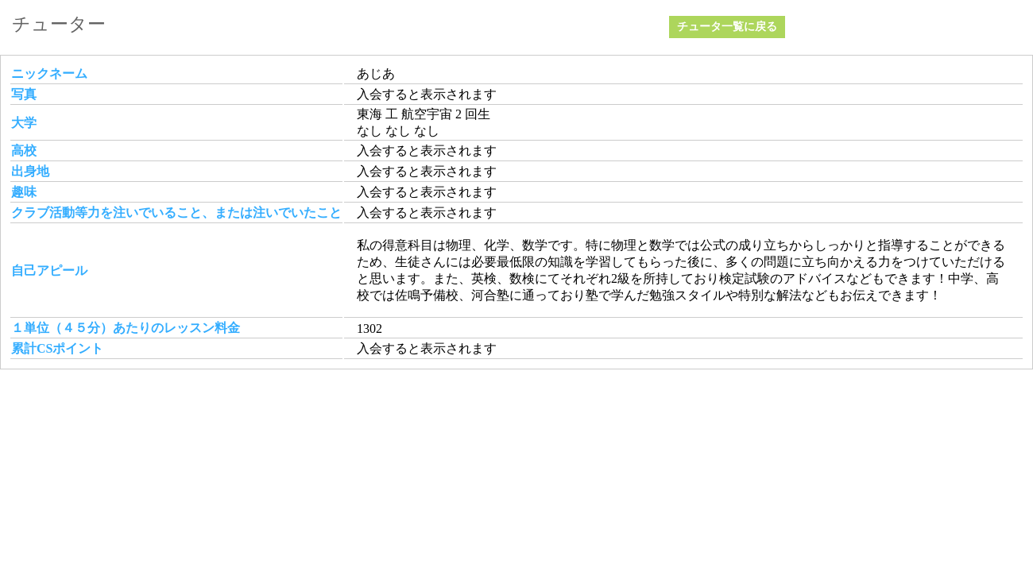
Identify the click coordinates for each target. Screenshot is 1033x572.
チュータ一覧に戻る (727, 27)
